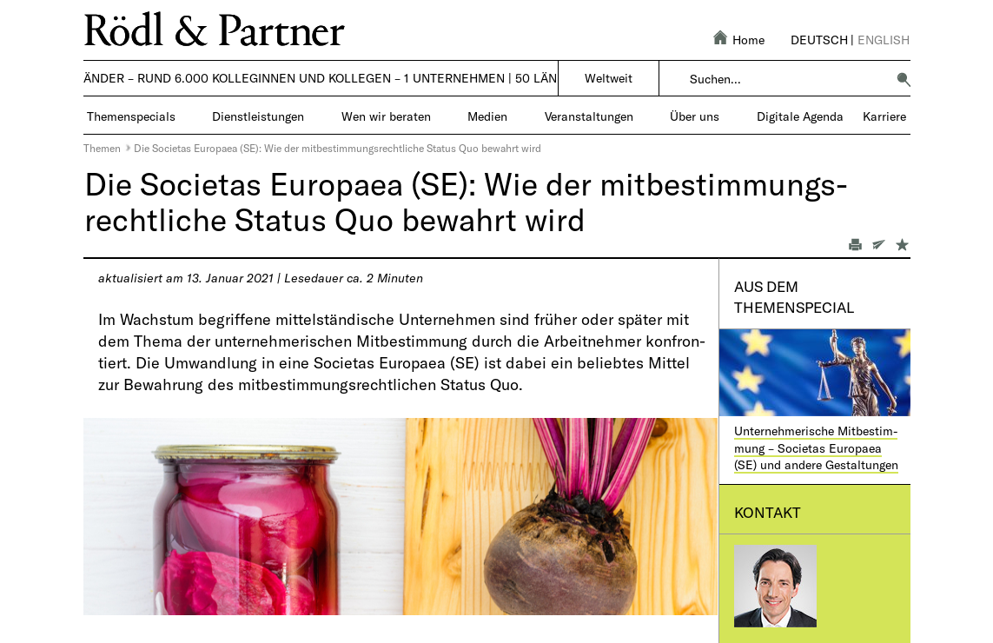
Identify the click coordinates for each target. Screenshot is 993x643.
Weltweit (608, 77)
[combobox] (787, 79)
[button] (903, 79)
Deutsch (819, 39)
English (883, 39)
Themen (102, 148)
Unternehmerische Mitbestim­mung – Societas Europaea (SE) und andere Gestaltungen (816, 447)
